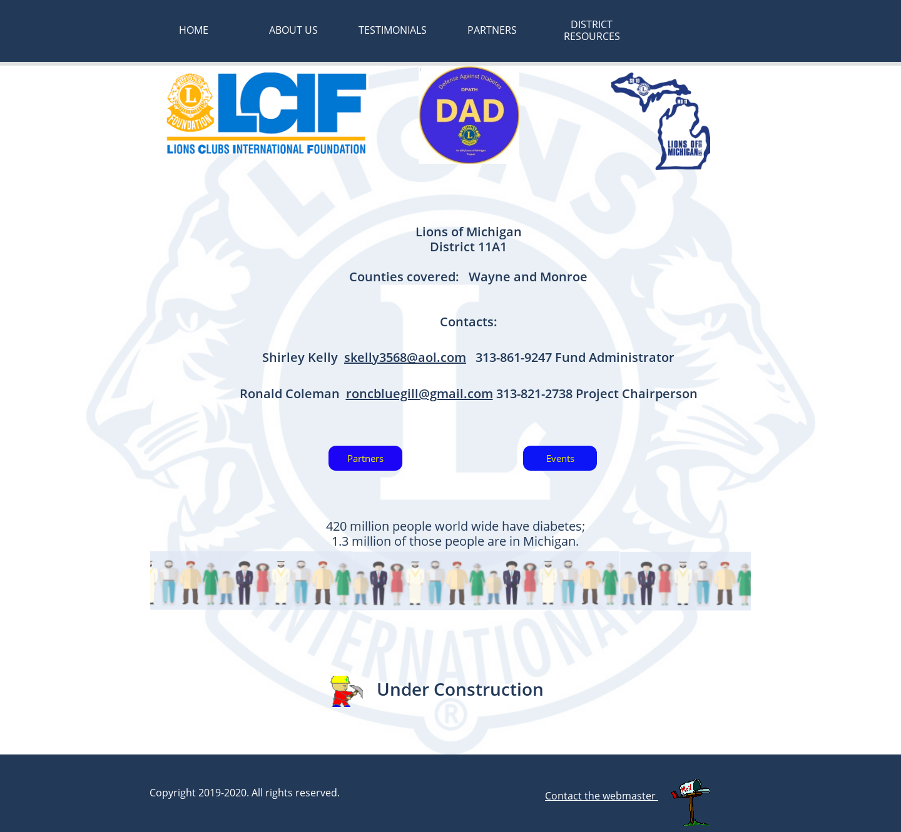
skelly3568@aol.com (405, 357)
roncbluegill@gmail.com (419, 393)
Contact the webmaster (601, 796)
